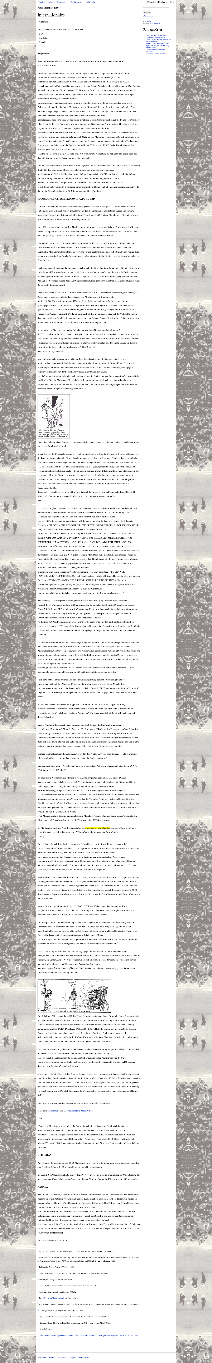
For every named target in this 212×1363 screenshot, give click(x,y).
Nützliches (91, 2)
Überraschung (148, 16)
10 (117, 943)
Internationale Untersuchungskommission (155, 49)
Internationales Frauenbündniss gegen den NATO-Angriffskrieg (157, 45)
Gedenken (53, 1111)
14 (44, 1094)
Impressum (42, 1358)
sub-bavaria (62, 1358)
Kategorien (62, 2)
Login (72, 1358)
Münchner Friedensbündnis (156, 54)
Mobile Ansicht (84, 1358)
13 (111, 1041)
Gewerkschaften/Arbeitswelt (78, 1111)
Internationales (155, 24)
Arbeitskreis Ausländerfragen (156, 35)
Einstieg (41, 2)
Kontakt (52, 1358)
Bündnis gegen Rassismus (155, 37)
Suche (147, 13)
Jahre (51, 2)
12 (113, 1011)
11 (80, 972)
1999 (149, 21)
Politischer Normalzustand (54, 1298)
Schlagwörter (77, 2)
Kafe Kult (149, 52)
